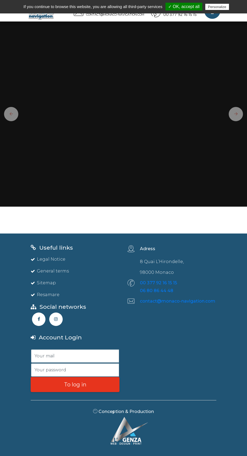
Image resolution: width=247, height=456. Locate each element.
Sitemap (43, 282)
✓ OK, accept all (184, 6)
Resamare (45, 294)
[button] (9, 114)
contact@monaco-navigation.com (177, 301)
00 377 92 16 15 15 (158, 282)
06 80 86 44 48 (156, 290)
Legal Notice (48, 259)
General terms (50, 271)
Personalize (217, 7)
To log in (75, 384)
